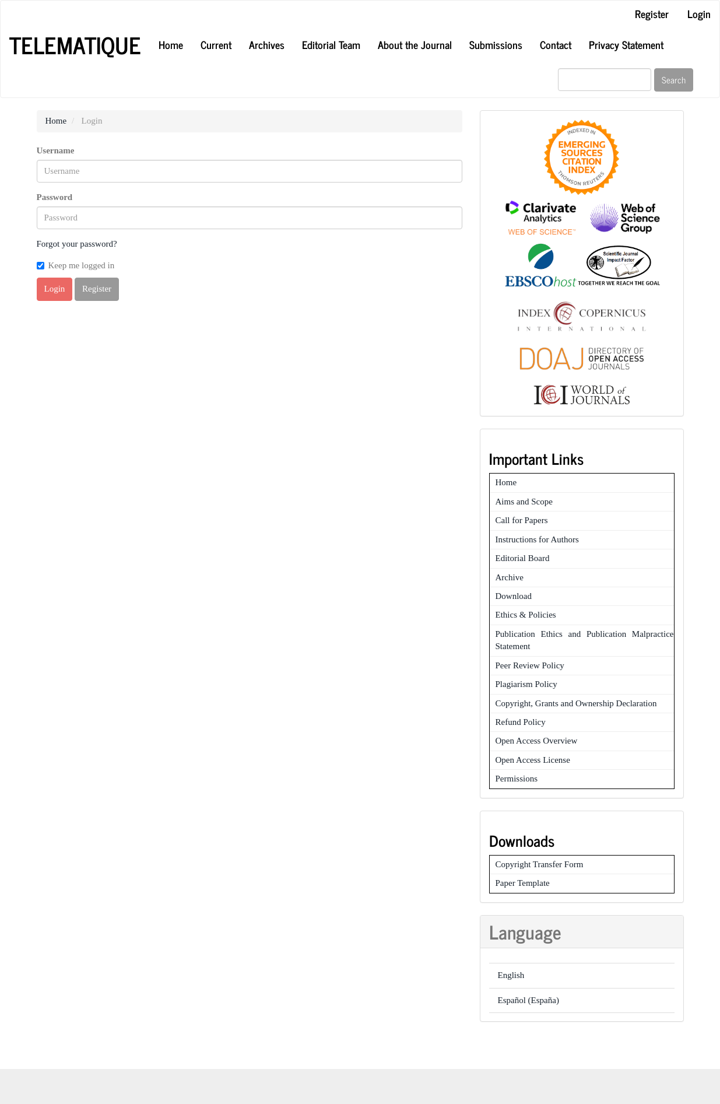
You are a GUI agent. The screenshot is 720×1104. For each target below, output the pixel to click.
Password (55, 197)
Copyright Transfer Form (540, 864)
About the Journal (415, 44)
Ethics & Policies (526, 614)
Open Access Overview (537, 740)
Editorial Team (331, 44)
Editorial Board (523, 558)
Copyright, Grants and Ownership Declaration (576, 703)
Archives (267, 44)
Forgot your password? (77, 243)
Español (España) (528, 1000)
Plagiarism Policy (526, 684)
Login (699, 13)
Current (216, 44)
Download (514, 596)
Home (171, 44)
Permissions (517, 778)
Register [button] (96, 288)
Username (56, 150)
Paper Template (523, 883)
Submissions (495, 44)
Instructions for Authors (537, 539)
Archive (510, 577)
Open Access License (533, 760)
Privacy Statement (626, 44)
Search (674, 79)
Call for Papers (522, 520)
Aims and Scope (524, 501)
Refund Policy (521, 722)
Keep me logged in (76, 265)
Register (652, 13)
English (511, 975)
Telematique (75, 44)
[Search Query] (604, 79)
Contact (555, 44)
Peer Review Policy (530, 665)
